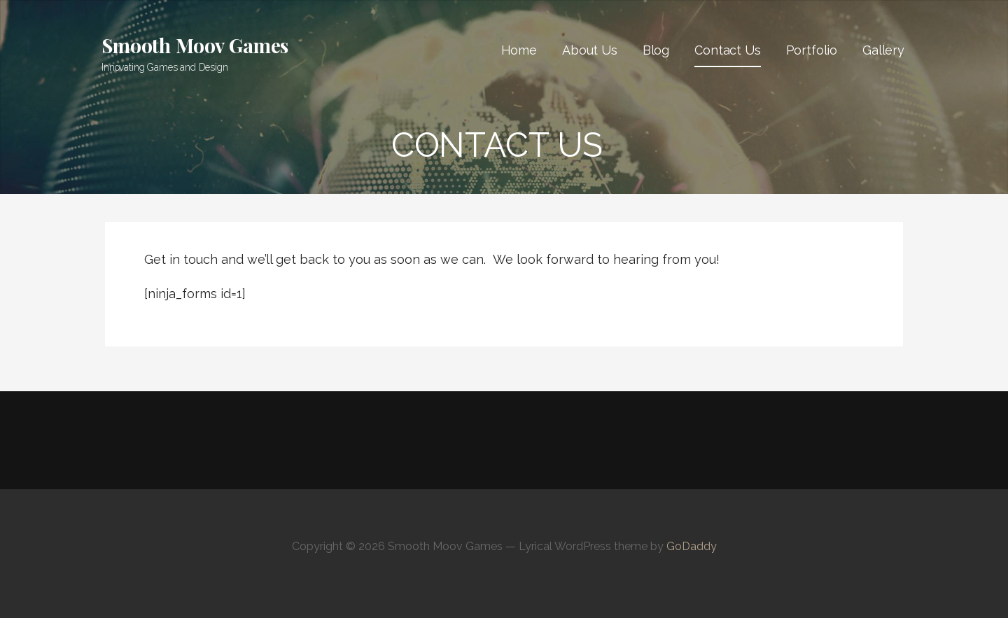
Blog (656, 50)
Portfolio (812, 50)
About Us (589, 50)
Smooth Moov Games (195, 45)
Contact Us (727, 50)
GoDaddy (691, 546)
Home (519, 50)
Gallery (883, 50)
